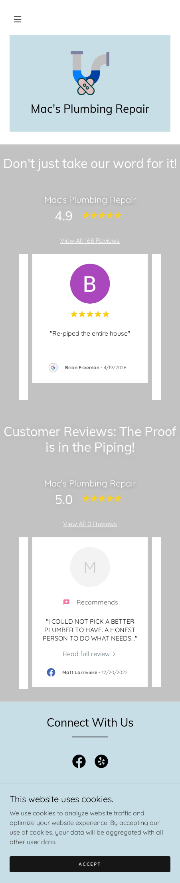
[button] (18, 19)
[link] (89, 73)
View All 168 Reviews (90, 240)
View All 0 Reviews (90, 524)
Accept (90, 864)
